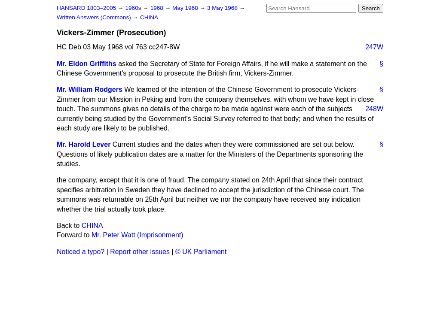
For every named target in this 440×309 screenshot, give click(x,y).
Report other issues (140, 251)
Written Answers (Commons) (95, 17)
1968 (157, 8)
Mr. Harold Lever (83, 144)
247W (374, 47)
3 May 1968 (223, 8)
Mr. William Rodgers (89, 89)
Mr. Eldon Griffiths (86, 63)
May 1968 (185, 8)
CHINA (149, 17)
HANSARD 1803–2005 (86, 8)
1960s (134, 8)
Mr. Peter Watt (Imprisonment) (137, 235)
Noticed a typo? (80, 251)
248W (374, 108)
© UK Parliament (200, 251)
